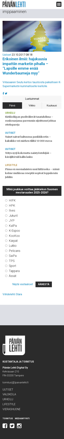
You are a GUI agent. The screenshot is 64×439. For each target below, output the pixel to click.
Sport (12, 266)
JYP (12, 220)
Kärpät (13, 240)
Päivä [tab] (12, 105)
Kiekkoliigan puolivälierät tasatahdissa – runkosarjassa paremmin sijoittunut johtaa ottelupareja (30, 120)
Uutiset (7, 54)
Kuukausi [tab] (52, 105)
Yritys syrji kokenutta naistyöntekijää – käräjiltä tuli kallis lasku (28, 154)
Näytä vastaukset (22, 284)
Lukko (13, 245)
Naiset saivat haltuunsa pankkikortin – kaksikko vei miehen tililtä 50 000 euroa (28, 138)
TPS (12, 261)
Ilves (12, 210)
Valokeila (9, 394)
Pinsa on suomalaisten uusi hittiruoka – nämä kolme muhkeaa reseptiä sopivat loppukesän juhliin (32, 173)
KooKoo (14, 236)
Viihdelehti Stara (12, 294)
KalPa (13, 225)
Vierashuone (11, 409)
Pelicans (14, 251)
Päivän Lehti (14, 4)
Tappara (14, 271)
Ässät (12, 276)
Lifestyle (11, 165)
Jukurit (13, 215)
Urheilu (10, 113)
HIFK (12, 200)
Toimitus (8, 418)
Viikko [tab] (32, 105)
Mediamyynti (22, 418)
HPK (12, 205)
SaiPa (13, 255)
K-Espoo (14, 230)
